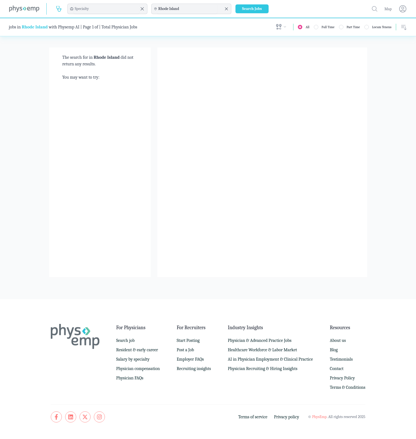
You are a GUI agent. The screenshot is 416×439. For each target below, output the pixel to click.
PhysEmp (319, 416)
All (307, 27)
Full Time (328, 27)
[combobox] (106, 9)
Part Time (353, 27)
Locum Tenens (381, 27)
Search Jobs (252, 8)
